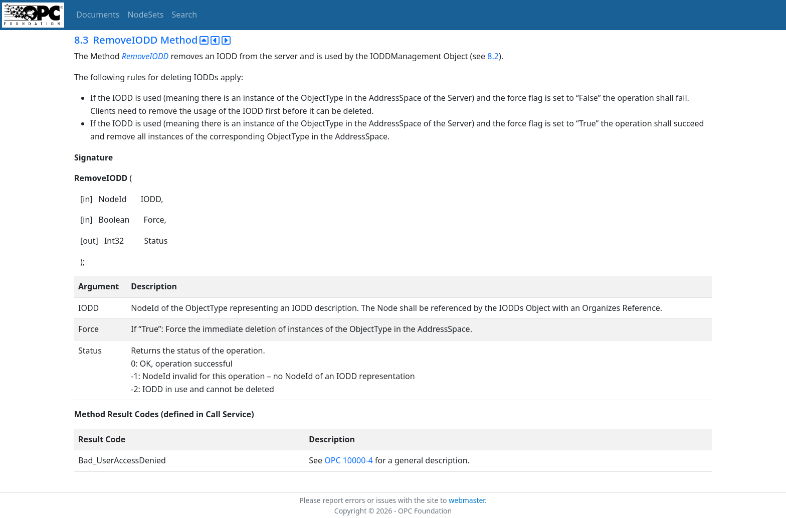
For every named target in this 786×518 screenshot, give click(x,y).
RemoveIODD (145, 56)
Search (185, 14)
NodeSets (146, 14)
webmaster (467, 500)
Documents (97, 14)
